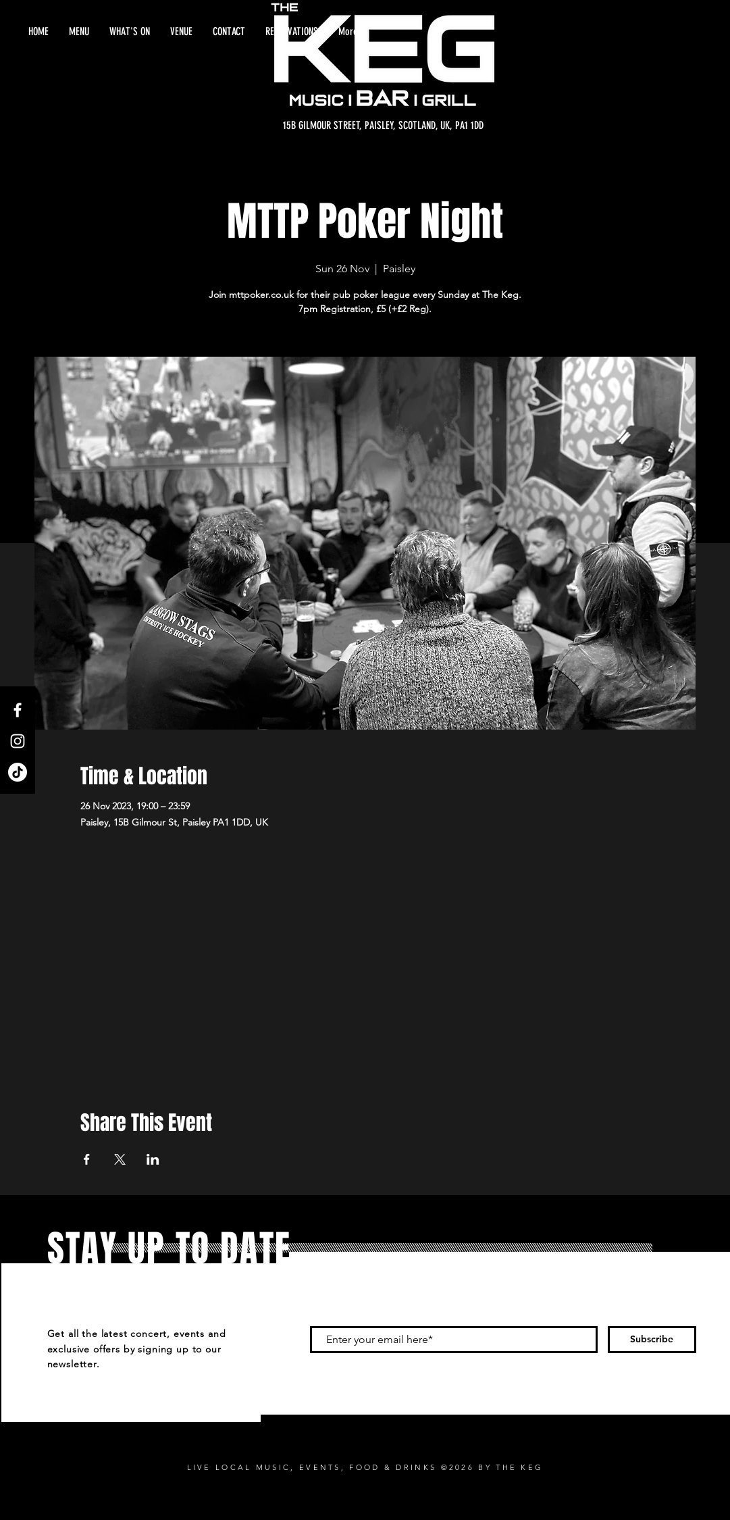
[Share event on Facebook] (86, 1159)
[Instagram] (17, 741)
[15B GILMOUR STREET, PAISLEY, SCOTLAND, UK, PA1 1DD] (383, 125)
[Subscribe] (652, 1339)
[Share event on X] (119, 1159)
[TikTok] (17, 772)
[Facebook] (17, 710)
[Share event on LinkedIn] (153, 1159)
